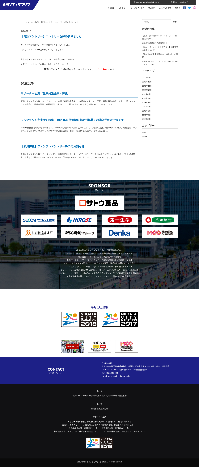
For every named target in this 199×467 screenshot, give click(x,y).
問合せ (177, 8)
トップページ (27, 22)
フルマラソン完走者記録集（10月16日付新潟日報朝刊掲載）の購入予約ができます (72, 120)
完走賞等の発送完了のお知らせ (154, 43)
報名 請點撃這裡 (179, 2)
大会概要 (111, 8)
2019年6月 (146, 106)
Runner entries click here (146, 2)
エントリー (123, 8)
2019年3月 (146, 119)
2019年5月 (146, 111)
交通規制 (151, 8)
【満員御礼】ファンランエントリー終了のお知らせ (52, 146)
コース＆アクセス (137, 8)
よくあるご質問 (165, 8)
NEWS (36, 22)
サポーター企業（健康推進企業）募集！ (45, 93)
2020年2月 (146, 77)
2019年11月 (147, 86)
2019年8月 (146, 98)
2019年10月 (147, 90)
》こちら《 (103, 69)
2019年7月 (146, 102)
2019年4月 (146, 115)
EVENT (145, 132)
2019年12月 (147, 82)
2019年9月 (146, 94)
